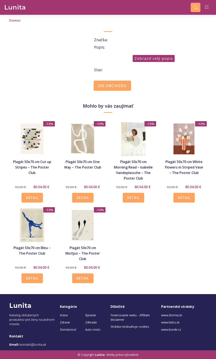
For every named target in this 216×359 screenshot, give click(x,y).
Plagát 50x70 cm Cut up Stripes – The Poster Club (32, 167)
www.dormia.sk (171, 315)
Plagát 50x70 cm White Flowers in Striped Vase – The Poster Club (184, 167)
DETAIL (32, 197)
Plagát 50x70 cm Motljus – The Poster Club (82, 253)
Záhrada (91, 322)
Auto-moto (92, 329)
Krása (64, 315)
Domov (14, 20)
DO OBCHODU (112, 85)
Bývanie (90, 315)
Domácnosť (68, 329)
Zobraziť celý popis (153, 58)
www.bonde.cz (171, 329)
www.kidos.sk (170, 322)
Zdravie (65, 322)
